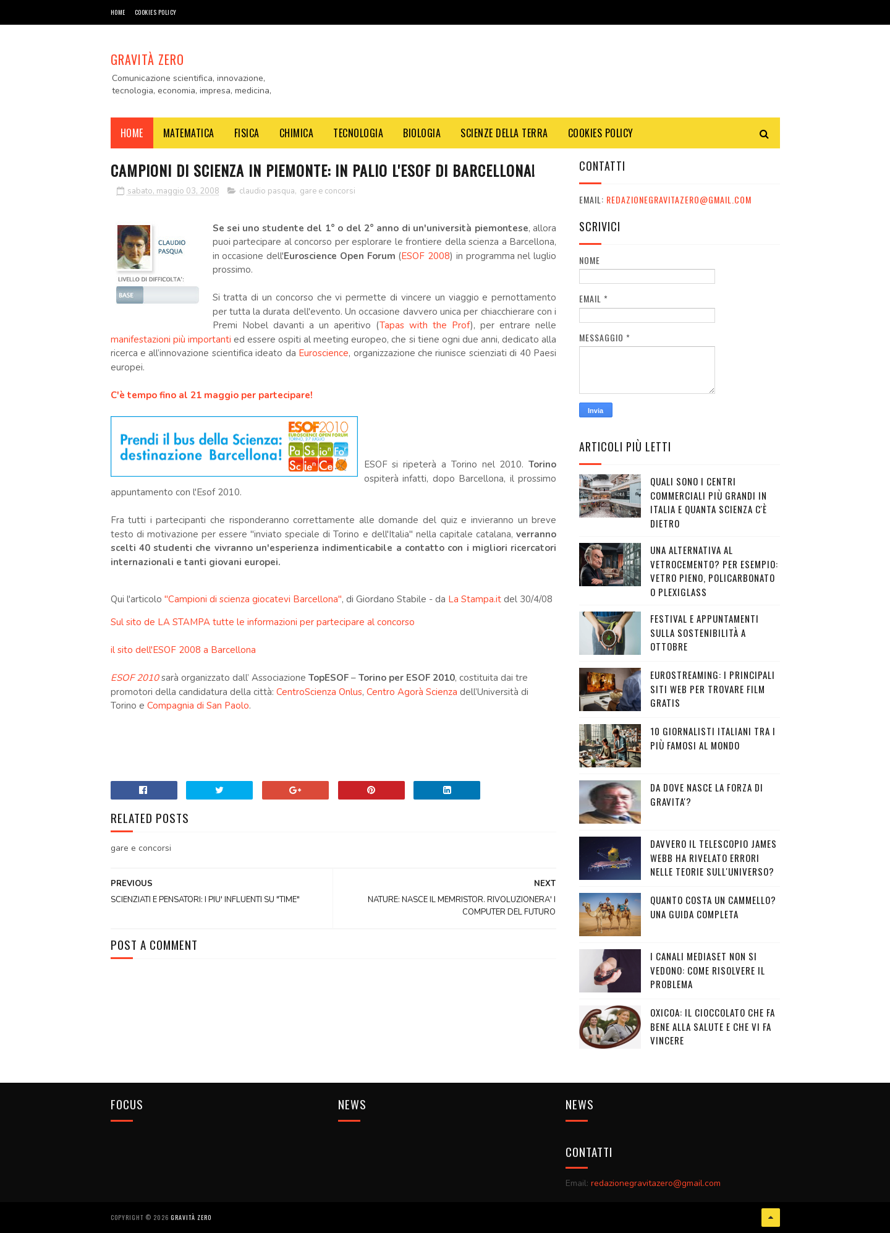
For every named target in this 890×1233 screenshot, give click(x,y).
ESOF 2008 (425, 256)
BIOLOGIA (422, 133)
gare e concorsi (327, 191)
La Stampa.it (474, 599)
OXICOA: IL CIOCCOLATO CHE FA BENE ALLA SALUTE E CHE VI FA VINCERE (712, 1026)
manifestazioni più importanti (171, 339)
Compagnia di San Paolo (198, 705)
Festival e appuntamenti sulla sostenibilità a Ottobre (704, 632)
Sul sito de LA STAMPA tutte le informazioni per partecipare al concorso (263, 622)
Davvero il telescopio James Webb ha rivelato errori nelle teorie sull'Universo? (713, 857)
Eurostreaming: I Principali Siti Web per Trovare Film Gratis (712, 688)
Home (118, 12)
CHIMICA (296, 133)
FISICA (247, 133)
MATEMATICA (188, 133)
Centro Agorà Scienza (412, 692)
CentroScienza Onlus (319, 692)
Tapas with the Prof (424, 325)
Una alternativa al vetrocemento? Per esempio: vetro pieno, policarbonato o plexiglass (714, 571)
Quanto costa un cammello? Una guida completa (713, 907)
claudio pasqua (267, 191)
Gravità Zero (147, 59)
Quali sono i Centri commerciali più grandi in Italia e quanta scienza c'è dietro (708, 502)
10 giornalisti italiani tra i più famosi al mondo (713, 738)
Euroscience (324, 353)
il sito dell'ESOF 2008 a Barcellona (183, 650)
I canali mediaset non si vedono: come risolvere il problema (707, 970)
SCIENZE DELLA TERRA (504, 133)
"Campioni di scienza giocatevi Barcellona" (253, 599)
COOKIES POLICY (156, 12)
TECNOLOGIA (358, 133)
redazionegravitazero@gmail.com (679, 199)
